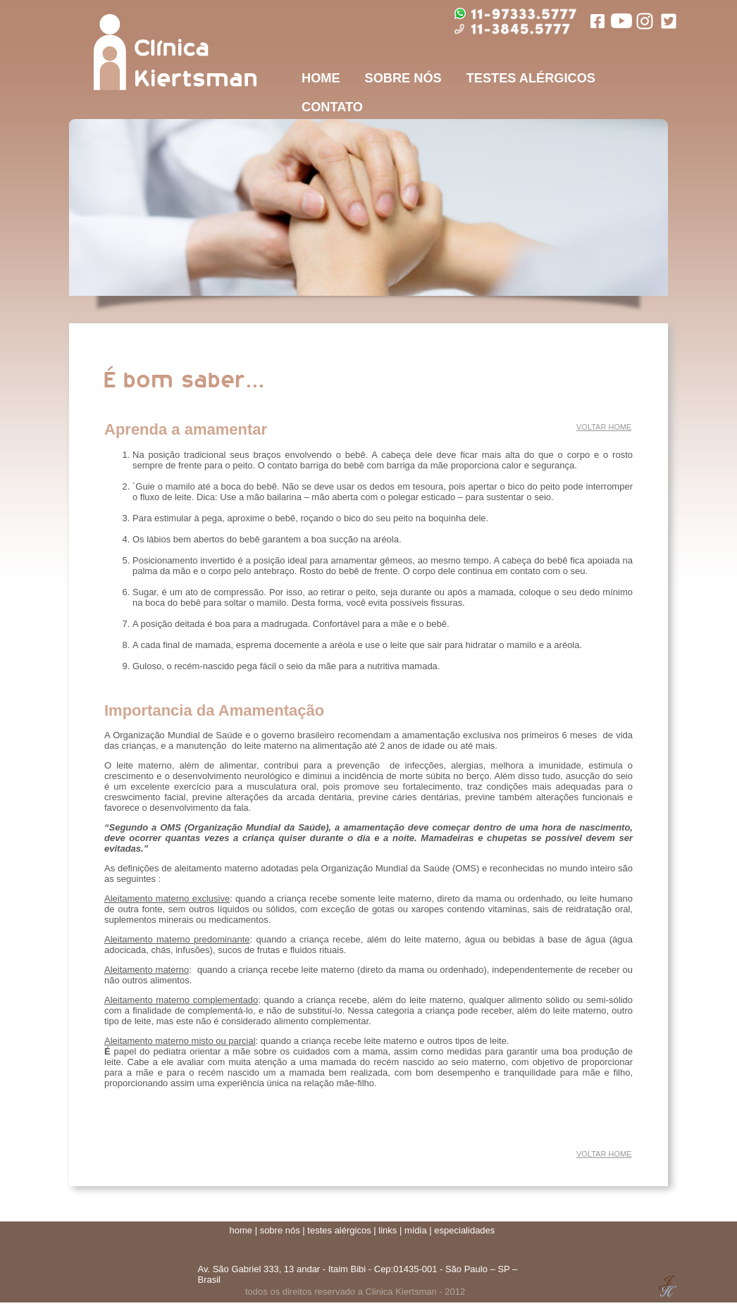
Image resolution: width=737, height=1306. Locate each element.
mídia (415, 1230)
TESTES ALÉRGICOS (530, 78)
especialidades (464, 1230)
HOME (321, 78)
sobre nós (280, 1230)
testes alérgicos (339, 1230)
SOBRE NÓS (403, 78)
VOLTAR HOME (603, 427)
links (387, 1230)
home (241, 1230)
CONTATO (332, 107)
